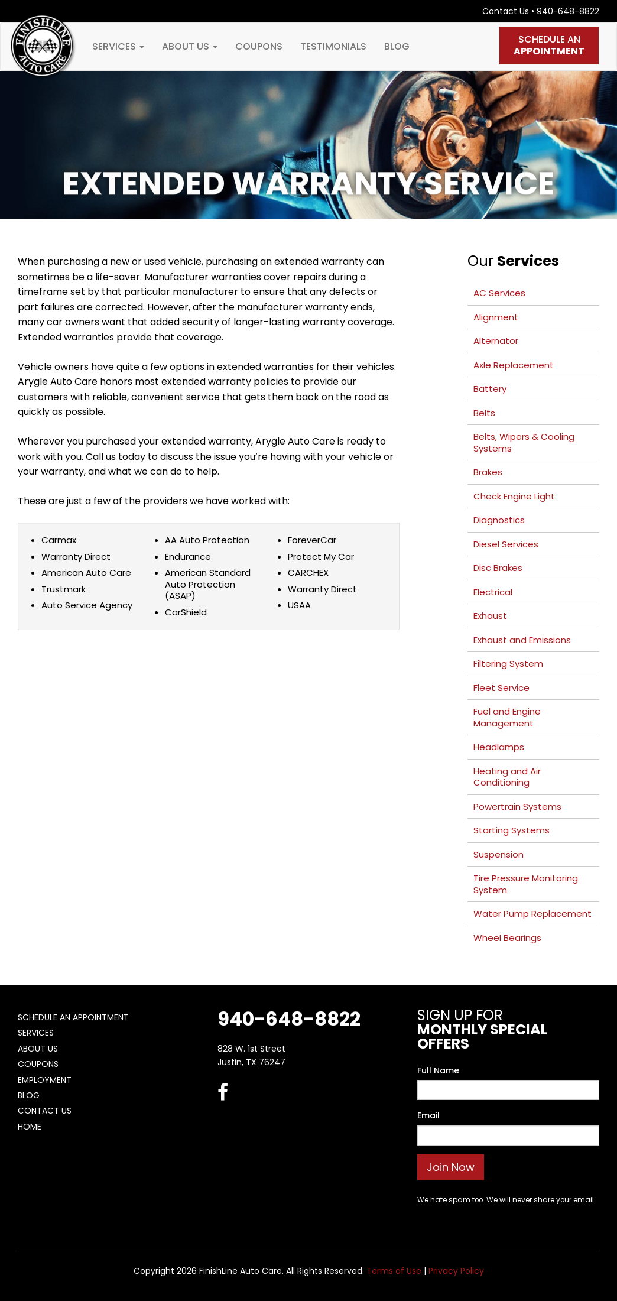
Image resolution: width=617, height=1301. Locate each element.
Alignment (495, 317)
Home (29, 1127)
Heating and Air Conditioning (507, 777)
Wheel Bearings (507, 938)
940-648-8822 (568, 11)
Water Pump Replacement (532, 913)
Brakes (487, 472)
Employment (45, 1080)
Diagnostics (499, 520)
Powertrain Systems (517, 806)
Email (428, 1115)
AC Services (499, 293)
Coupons (258, 46)
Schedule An (549, 45)
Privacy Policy (456, 1271)
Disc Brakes (497, 568)
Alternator (495, 341)
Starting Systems (511, 830)
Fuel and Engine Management (507, 717)
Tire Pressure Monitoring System (525, 884)
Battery (489, 388)
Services (118, 46)
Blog (397, 46)
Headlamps (498, 747)
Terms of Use (393, 1271)
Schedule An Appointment (73, 1017)
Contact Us (505, 11)
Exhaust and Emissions (522, 640)
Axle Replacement (513, 365)
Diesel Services (505, 544)
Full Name (438, 1070)
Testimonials (333, 46)
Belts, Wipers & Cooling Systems (523, 442)
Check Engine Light (514, 496)
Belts (484, 413)
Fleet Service (501, 688)
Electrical (492, 592)
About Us (189, 46)
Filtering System (508, 663)
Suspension (498, 854)
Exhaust (490, 615)
